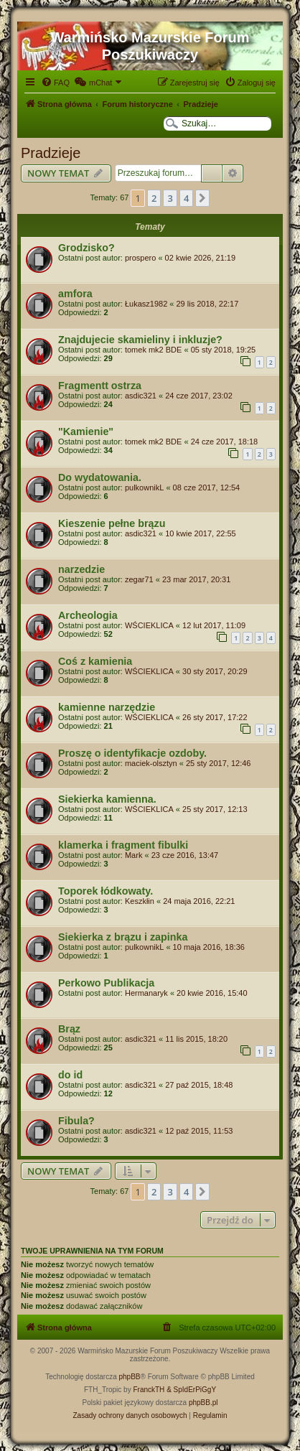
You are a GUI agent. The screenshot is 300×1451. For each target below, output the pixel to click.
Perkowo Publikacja (106, 983)
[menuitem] (55, 82)
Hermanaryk (146, 993)
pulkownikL (144, 487)
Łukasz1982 (146, 303)
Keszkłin (139, 901)
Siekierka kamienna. (107, 799)
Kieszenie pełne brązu (111, 523)
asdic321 (140, 395)
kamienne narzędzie (106, 707)
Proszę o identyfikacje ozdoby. (132, 753)
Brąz (69, 1029)
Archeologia (88, 615)
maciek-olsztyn (151, 763)
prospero (140, 257)
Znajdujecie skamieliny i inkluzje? (140, 339)
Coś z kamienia (95, 661)
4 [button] (186, 198)
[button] (202, 198)
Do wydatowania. (99, 477)
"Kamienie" (85, 431)
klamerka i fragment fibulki (123, 845)
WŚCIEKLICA (149, 625)
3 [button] (169, 198)
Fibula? (76, 1120)
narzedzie (81, 569)
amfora (75, 293)
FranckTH (148, 1390)
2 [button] (153, 198)
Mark (133, 855)
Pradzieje (50, 153)
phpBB (130, 1377)
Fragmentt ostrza (99, 385)
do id (70, 1075)
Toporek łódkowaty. (105, 891)
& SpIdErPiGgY (191, 1390)
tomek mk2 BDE (153, 349)
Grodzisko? (86, 247)
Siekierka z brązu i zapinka (122, 937)
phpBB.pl (203, 1402)
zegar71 (139, 579)
